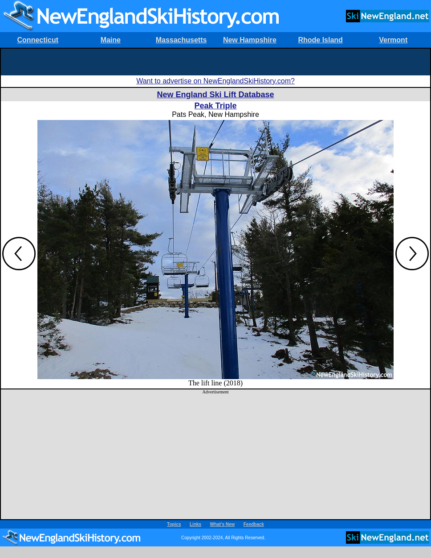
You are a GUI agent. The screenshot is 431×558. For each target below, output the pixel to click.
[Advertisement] (215, 62)
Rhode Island (320, 40)
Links (195, 524)
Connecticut (37, 40)
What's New (222, 524)
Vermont (393, 40)
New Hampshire (249, 40)
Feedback (254, 524)
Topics (174, 524)
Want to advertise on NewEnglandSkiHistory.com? (215, 81)
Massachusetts (181, 40)
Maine (111, 40)
